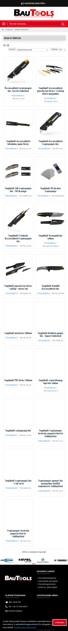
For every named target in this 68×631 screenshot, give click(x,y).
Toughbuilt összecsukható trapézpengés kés (50, 142)
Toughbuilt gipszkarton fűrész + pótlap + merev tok (18, 287)
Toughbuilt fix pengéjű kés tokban (50, 237)
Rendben (60, 622)
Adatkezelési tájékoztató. (25, 627)
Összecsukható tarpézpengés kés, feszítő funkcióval (18, 89)
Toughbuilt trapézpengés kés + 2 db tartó (18, 482)
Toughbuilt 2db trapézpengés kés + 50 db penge (18, 190)
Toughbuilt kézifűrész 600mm (18, 333)
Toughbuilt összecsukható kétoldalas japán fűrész (18, 142)
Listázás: (54, 49)
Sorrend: (12, 49)
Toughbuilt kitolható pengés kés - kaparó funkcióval (50, 334)
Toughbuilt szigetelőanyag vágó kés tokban (50, 382)
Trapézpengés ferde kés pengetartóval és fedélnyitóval (18, 533)
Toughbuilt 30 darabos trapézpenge (50, 190)
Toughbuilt (9, 30)
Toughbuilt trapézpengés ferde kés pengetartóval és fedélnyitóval (50, 433)
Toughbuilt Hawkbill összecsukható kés (50, 287)
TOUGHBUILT (17, 95)
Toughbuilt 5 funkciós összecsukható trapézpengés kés (18, 238)
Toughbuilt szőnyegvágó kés (18, 430)
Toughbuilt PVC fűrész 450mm (18, 380)
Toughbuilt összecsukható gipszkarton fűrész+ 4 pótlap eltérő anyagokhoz (50, 91)
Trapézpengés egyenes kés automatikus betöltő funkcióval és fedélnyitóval (50, 483)
